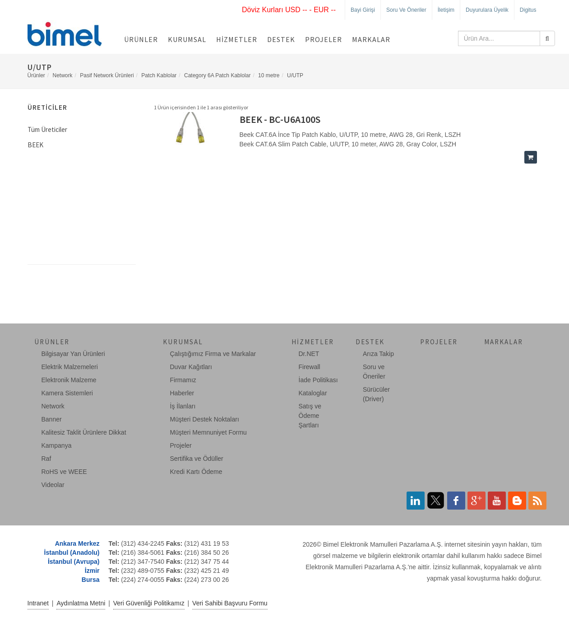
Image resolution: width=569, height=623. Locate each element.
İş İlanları (183, 406)
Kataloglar (313, 393)
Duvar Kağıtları (191, 366)
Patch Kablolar (158, 75)
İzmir (92, 570)
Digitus (528, 10)
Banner (52, 419)
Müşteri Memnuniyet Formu (208, 432)
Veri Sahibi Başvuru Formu (230, 603)
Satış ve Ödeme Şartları (310, 416)
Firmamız (183, 380)
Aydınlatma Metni (80, 603)
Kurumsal (187, 39)
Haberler (182, 393)
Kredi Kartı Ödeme (196, 471)
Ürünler (141, 39)
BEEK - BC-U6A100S (280, 119)
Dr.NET (309, 353)
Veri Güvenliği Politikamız (149, 603)
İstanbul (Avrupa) (74, 561)
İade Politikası (318, 380)
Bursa (91, 579)
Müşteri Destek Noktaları (204, 419)
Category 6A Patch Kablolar (217, 75)
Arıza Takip (378, 353)
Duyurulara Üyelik (487, 10)
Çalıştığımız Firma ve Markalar (213, 353)
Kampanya (57, 445)
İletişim (446, 10)
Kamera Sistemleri (67, 393)
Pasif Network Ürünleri (107, 75)
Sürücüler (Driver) (376, 394)
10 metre (268, 75)
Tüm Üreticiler (47, 129)
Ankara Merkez (77, 543)
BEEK (35, 145)
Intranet (38, 603)
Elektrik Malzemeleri (70, 366)
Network (63, 75)
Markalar (371, 39)
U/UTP (295, 75)
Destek (281, 39)
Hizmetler (236, 39)
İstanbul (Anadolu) (72, 552)
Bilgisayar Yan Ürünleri (73, 353)
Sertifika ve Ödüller (196, 458)
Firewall (309, 366)
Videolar (53, 484)
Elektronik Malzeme (69, 380)
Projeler (323, 39)
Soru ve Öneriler (406, 10)
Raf (46, 458)
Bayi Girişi (363, 10)
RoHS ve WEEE (64, 471)
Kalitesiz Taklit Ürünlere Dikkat (84, 432)
